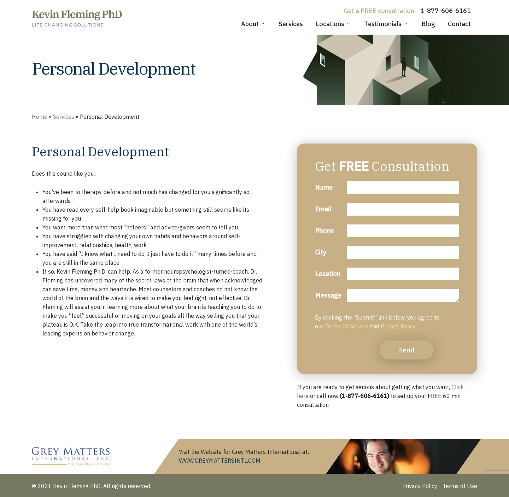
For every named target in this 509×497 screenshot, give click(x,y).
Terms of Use (460, 486)
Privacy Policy (398, 326)
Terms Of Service (346, 326)
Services (63, 116)
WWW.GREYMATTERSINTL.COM (220, 460)
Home (39, 116)
